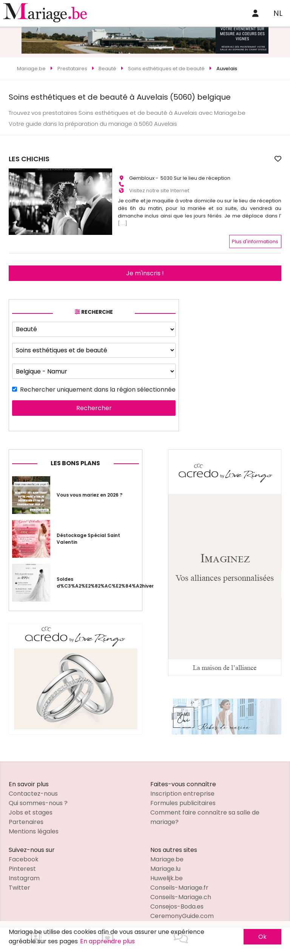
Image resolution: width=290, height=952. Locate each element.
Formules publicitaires (183, 796)
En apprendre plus (107, 941)
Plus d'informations (255, 235)
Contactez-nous (33, 787)
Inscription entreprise (182, 787)
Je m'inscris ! (145, 266)
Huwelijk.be (166, 871)
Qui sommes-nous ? (38, 796)
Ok (262, 936)
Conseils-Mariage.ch (180, 890)
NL (277, 13)
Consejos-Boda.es (177, 900)
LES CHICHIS (138, 159)
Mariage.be (167, 853)
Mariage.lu (165, 862)
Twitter (19, 881)
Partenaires (26, 815)
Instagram (24, 871)
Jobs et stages (30, 806)
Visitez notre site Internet (159, 187)
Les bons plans (75, 457)
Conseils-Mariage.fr (179, 881)
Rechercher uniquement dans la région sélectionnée (98, 383)
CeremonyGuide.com (182, 909)
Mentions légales (34, 825)
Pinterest (22, 862)
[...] (123, 220)
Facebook (24, 853)
